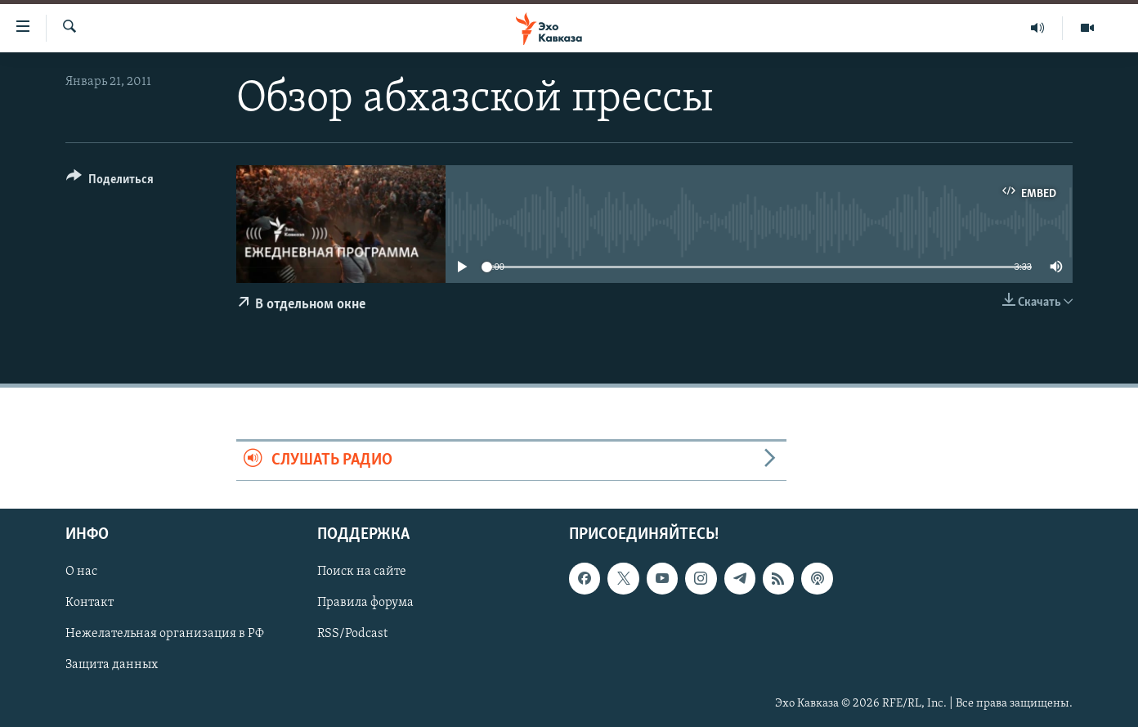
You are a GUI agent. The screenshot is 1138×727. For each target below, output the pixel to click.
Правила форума (365, 602)
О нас (81, 571)
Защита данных (111, 664)
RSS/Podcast (352, 633)
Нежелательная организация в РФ (164, 633)
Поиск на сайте (361, 571)
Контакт (89, 602)
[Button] (110, 182)
